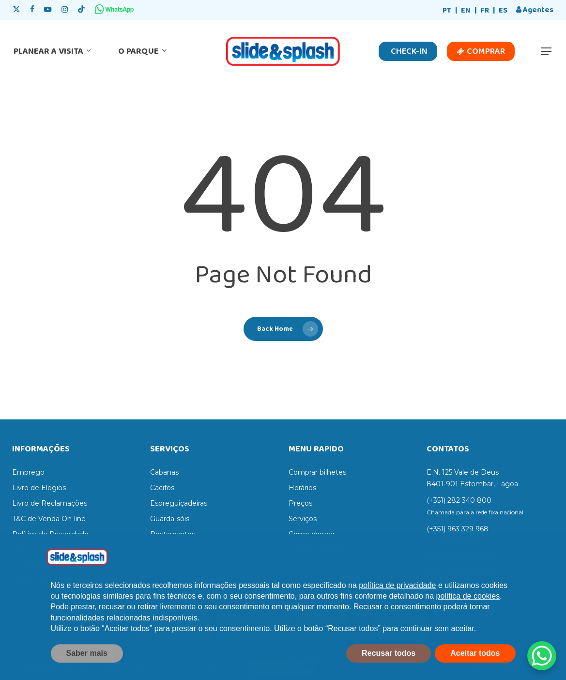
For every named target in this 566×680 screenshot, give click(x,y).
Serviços (303, 518)
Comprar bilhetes (317, 472)
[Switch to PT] (447, 10)
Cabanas (164, 472)
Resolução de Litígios (48, 580)
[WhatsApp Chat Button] (541, 655)
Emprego (28, 472)
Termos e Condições (46, 549)
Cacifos (162, 487)
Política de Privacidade (50, 534)
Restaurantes (172, 534)
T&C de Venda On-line (49, 518)
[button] (546, 51)
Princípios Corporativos (50, 565)
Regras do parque (319, 549)
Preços (300, 503)
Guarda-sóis (169, 518)
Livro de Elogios (39, 487)
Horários (302, 487)
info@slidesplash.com (463, 557)
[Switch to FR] (484, 10)
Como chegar (312, 534)
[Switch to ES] (503, 10)
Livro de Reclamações (49, 503)
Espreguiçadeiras (178, 503)
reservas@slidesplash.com (471, 569)
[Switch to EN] (465, 10)
